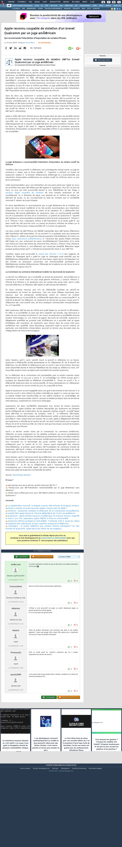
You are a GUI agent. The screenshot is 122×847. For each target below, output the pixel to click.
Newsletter (55, 2)
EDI (76, 6)
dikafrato (16, 641)
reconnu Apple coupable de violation (25, 204)
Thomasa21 (15, 685)
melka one (16, 597)
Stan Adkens (30, 54)
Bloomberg (18, 486)
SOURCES (67, 8)
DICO (89, 8)
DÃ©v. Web (69, 6)
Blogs (37, 2)
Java (61, 6)
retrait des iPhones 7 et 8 (50, 265)
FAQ (30, 2)
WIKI (83, 8)
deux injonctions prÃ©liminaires (27, 250)
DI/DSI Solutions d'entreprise (22, 6)
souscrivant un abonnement (53, 549)
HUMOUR (96, 8)
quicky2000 (15, 707)
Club (92, 2)
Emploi (66, 2)
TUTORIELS (16, 8)
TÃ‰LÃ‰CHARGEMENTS (53, 8)
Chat (44, 2)
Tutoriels (21, 2)
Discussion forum (102, 60)
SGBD (95, 6)
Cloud (37, 6)
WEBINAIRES (31, 8)
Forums (11, 2)
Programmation (85, 6)
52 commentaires (44, 54)
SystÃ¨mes (117, 6)
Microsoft (54, 6)
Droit (84, 2)
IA (42, 6)
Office (101, 6)
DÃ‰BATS (76, 8)
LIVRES (40, 8)
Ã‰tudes (76, 2)
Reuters (27, 486)
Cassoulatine (16, 619)
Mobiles (108, 6)
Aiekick (15, 663)
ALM (46, 6)
